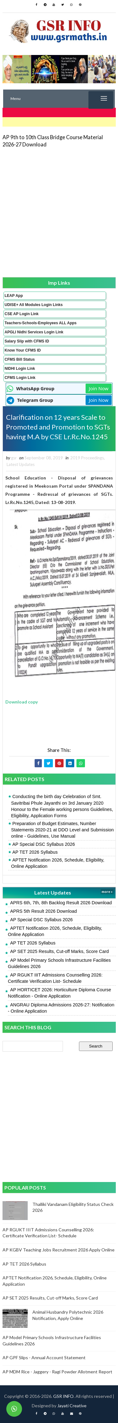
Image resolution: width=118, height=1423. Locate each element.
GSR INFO (63, 1396)
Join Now (98, 388)
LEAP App (14, 295)
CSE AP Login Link (22, 314)
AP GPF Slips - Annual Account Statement (44, 1357)
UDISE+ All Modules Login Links (34, 305)
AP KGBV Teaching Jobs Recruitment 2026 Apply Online (59, 1249)
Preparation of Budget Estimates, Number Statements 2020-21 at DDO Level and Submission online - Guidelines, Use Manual (62, 830)
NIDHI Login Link (20, 368)
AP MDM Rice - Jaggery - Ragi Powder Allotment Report (57, 1371)
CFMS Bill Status (20, 359)
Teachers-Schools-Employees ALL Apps (41, 323)
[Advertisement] (59, 212)
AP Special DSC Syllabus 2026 (43, 844)
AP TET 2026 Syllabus (35, 852)
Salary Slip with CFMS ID (27, 341)
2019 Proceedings (87, 457)
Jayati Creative (72, 1405)
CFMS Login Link (20, 377)
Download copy (21, 701)
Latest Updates (21, 464)
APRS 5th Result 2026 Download (43, 911)
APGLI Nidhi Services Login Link (34, 332)
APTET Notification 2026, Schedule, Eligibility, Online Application (57, 863)
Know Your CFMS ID (23, 350)
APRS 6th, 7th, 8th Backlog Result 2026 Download (61, 902)
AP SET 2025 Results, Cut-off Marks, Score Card (59, 951)
